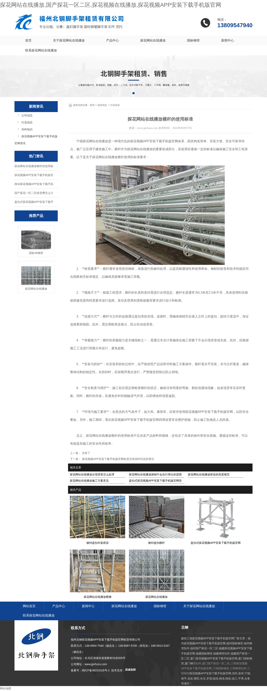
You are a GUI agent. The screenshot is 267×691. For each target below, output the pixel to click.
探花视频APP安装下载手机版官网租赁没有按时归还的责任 (117, 459)
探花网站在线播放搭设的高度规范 (209, 474)
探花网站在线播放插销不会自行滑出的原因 (155, 474)
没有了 (85, 453)
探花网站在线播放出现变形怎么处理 (92, 474)
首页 (28, 40)
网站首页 (29, 606)
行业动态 (27, 122)
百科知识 (27, 129)
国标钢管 (193, 40)
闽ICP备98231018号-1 (96, 670)
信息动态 (102, 105)
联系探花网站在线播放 (41, 50)
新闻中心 (227, 40)
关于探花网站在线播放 (69, 40)
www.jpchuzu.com (147, 128)
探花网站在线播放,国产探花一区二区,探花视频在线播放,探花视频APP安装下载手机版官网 (110, 5)
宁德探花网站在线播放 (92, 141)
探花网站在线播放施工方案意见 (89, 480)
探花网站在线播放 (153, 40)
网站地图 (5, 688)
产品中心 (112, 40)
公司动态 (27, 115)
